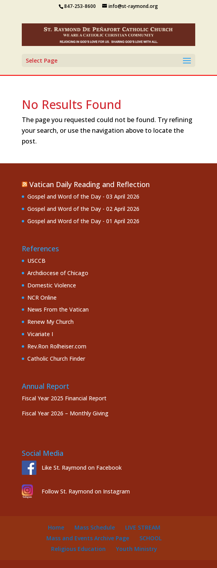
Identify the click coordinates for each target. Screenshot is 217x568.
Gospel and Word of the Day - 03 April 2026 (83, 196)
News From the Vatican (58, 309)
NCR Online (42, 297)
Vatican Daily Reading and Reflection (89, 184)
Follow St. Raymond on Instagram (86, 491)
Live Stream (142, 527)
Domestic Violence (51, 285)
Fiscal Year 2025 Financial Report (64, 398)
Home (56, 527)
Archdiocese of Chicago (57, 273)
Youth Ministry (136, 549)
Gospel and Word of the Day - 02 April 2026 (83, 208)
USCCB (36, 260)
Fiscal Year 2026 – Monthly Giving (65, 413)
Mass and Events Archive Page (87, 538)
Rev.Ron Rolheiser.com (56, 346)
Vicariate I (40, 334)
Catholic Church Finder (56, 358)
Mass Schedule (94, 527)
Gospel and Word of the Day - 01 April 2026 (83, 221)
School (150, 538)
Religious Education (78, 549)
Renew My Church (50, 321)
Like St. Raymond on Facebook (82, 467)
